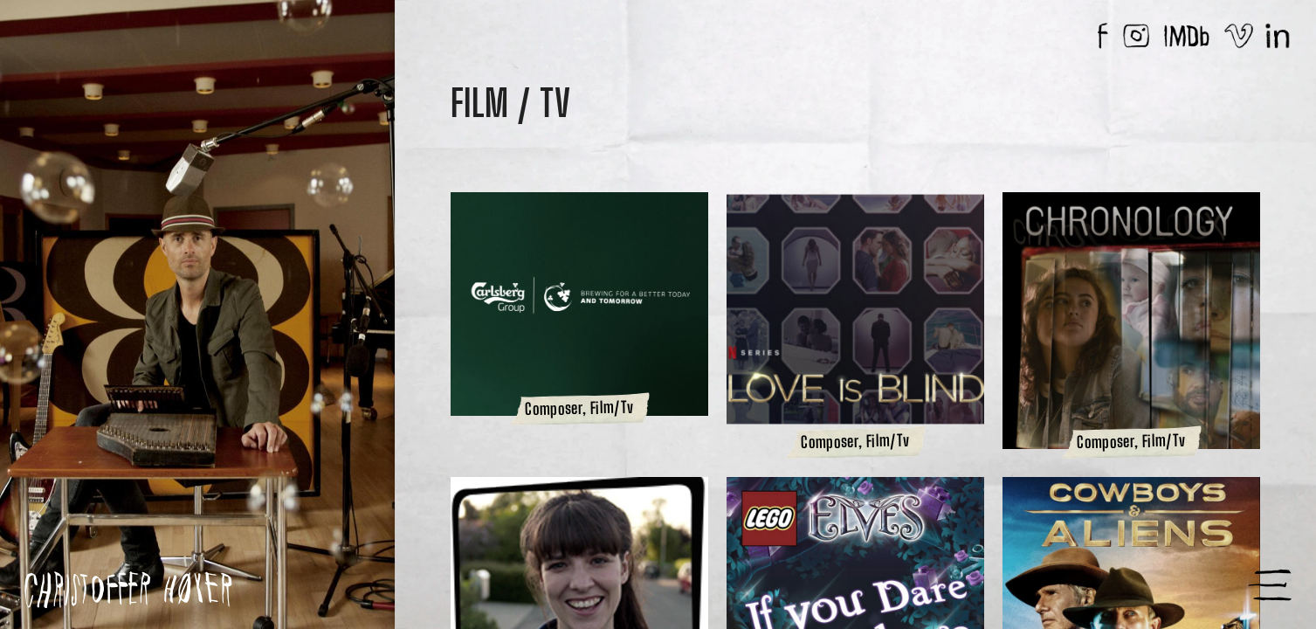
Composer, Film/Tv (579, 410)
